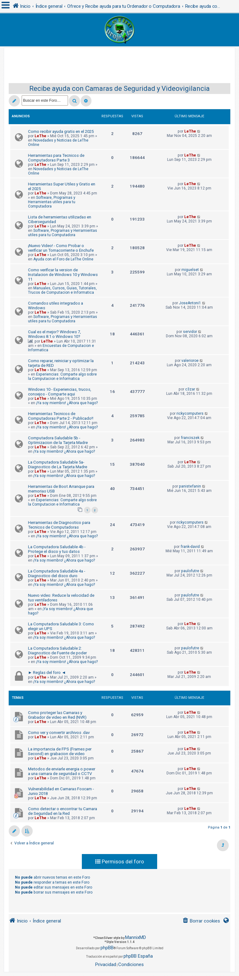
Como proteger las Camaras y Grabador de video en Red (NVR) (57, 715)
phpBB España (138, 956)
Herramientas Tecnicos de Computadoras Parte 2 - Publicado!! (60, 416)
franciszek (190, 438)
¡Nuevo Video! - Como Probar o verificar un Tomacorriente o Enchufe (61, 248)
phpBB (107, 947)
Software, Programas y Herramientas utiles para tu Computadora (51, 201)
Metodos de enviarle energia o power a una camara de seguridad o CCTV (61, 771)
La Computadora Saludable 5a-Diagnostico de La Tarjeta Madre (57, 464)
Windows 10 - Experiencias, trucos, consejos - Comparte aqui (59, 391)
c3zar (190, 389)
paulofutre (190, 571)
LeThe (40, 136)
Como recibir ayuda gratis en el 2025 (61, 131)
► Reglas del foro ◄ (47, 672)
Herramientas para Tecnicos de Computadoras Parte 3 (56, 157)
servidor (190, 331)
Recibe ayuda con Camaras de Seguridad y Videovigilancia (119, 88)
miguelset (190, 270)
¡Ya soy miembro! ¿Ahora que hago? (67, 403)
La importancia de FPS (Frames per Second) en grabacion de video (59, 751)
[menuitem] (201, 921)
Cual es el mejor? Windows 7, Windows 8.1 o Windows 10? (54, 334)
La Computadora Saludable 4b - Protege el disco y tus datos (57, 549)
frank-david (190, 546)
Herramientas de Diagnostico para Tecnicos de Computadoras (59, 525)
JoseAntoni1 (190, 303)
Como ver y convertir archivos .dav (59, 732)
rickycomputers (190, 413)
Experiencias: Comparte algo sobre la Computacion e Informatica (62, 376)
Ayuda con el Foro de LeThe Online (63, 259)
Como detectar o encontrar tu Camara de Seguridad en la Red (62, 811)
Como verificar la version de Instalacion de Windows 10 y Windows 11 (63, 275)
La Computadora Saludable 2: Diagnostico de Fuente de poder (57, 650)
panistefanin (190, 486)
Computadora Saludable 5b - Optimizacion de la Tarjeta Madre (58, 440)
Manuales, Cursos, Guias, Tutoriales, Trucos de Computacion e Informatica (62, 290)
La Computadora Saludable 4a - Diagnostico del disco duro (56, 573)
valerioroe (190, 360)
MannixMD (135, 937)
